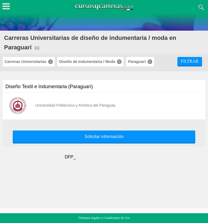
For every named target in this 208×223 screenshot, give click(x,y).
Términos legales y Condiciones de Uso (104, 218)
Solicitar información (103, 137)
